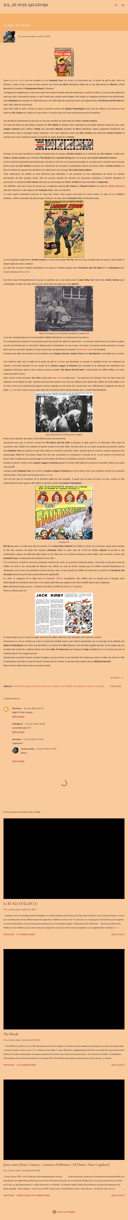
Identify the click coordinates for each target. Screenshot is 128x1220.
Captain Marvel (115, 186)
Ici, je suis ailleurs (25, 5)
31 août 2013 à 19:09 (46, 749)
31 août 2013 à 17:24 (33, 739)
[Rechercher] (116, 5)
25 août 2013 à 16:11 (33, 708)
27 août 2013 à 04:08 (35, 724)
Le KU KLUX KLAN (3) (20, 903)
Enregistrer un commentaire (33, 1195)
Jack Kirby (66, 686)
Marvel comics (85, 686)
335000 (59, 578)
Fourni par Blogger (64, 1211)
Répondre (18, 716)
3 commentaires (26, 934)
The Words (10, 1034)
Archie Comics (39, 686)
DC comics (54, 686)
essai (59, 378)
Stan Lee (99, 686)
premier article (18, 80)
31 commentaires (26, 1065)
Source (48, 475)
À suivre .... (116, 677)
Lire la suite (118, 934)
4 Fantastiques (21, 686)
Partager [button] (115, 686)
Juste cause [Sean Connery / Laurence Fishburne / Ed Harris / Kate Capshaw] (56, 1164)
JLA (74, 686)
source (26, 272)
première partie (86, 349)
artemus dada (27, 749)
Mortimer (17, 708)
